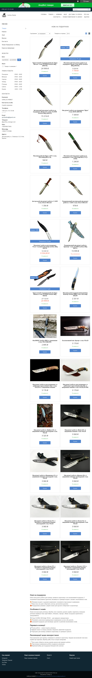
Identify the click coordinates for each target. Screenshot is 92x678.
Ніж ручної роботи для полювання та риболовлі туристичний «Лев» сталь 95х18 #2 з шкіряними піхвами (45, 386)
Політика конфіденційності (58, 676)
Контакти (56, 17)
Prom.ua (55, 672)
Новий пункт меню (74, 658)
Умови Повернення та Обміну (72, 17)
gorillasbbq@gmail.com (8, 117)
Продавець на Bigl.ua (46, 674)
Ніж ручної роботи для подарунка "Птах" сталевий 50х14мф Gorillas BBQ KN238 (45, 247)
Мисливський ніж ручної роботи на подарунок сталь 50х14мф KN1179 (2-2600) (75, 157)
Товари (50, 14)
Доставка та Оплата (75, 14)
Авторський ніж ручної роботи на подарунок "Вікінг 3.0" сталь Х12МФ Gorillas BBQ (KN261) (45, 112)
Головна (43, 14)
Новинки (59, 14)
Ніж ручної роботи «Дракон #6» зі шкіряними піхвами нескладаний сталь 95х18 (75, 477)
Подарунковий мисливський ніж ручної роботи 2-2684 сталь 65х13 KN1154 (75, 202)
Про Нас (86, 14)
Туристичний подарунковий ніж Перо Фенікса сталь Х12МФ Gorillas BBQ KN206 (45, 294)
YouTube (4, 662)
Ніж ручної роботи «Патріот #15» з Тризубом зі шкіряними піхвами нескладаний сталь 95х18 (75, 568)
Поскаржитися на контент (43, 676)
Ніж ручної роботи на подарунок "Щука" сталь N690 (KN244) (75, 111)
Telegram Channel (7, 660)
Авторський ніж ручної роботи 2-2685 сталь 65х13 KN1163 (45, 202)
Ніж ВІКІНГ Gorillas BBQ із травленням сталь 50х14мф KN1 (45, 341)
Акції (65, 14)
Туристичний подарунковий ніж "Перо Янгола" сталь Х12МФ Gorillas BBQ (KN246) (44, 64)
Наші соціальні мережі (30, 658)
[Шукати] (88, 9)
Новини (4, 32)
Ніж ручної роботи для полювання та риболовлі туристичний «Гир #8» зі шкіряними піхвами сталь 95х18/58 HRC (75, 386)
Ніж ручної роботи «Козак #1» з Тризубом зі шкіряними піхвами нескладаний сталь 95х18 (44, 522)
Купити (45, 75)
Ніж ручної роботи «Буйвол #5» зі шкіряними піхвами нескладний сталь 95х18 (44, 431)
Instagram (4, 658)
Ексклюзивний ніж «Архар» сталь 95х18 (75, 340)
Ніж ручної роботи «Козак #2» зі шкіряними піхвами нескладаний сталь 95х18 (75, 522)
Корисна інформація (8, 48)
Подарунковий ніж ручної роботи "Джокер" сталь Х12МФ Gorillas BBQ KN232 (75, 247)
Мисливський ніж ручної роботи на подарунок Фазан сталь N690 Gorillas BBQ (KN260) (75, 64)
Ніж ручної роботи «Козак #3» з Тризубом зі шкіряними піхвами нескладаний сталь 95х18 (44, 568)
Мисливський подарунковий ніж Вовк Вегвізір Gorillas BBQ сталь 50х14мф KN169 (75, 294)
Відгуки (86, 17)
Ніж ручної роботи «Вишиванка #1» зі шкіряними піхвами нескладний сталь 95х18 (44, 477)
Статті (48, 658)
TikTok (4, 664)
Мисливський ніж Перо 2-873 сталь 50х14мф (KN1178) (45, 156)
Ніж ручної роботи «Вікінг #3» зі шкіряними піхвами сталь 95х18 (75, 430)
